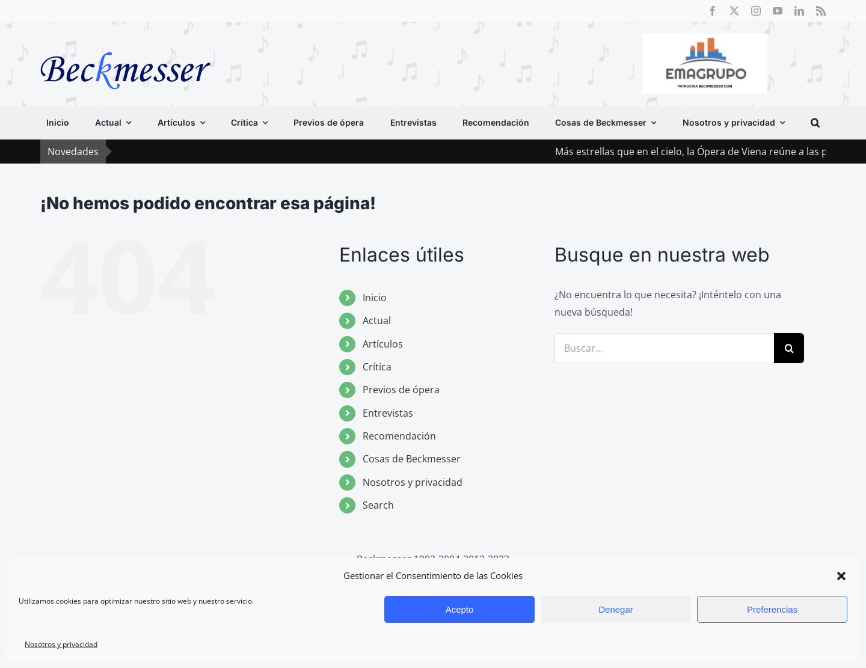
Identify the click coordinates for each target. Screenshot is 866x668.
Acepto (460, 609)
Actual (377, 320)
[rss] (821, 11)
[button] (841, 576)
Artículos (383, 344)
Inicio (375, 297)
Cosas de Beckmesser (412, 458)
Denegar (615, 609)
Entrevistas (388, 413)
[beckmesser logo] (125, 43)
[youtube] (777, 11)
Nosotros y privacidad (61, 644)
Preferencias (772, 609)
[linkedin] (799, 11)
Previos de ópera (401, 389)
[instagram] (756, 11)
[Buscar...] (664, 348)
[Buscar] (789, 348)
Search (378, 505)
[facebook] (712, 11)
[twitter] (734, 11)
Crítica (377, 366)
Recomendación (399, 436)
